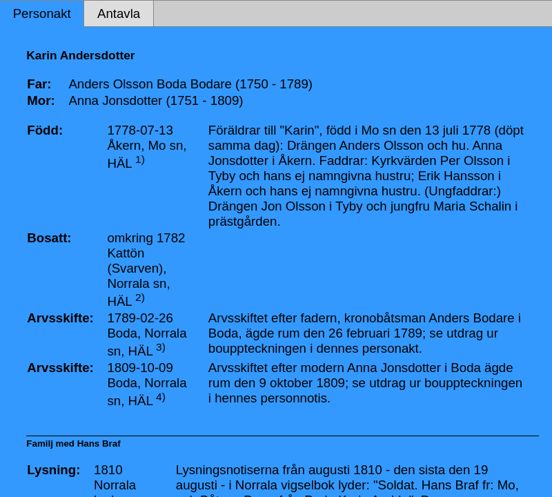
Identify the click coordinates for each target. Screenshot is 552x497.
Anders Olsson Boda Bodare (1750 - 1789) (190, 84)
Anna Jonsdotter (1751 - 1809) (155, 100)
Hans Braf (99, 443)
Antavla (118, 13)
